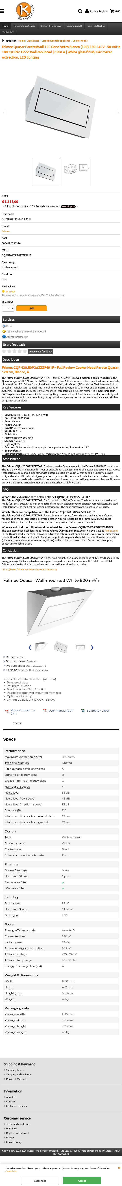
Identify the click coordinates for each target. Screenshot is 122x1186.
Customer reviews (16, 1109)
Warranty (11, 1132)
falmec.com (111, 534)
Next (118, 112)
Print (9, 329)
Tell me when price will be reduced (26, 335)
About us (11, 1100)
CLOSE (119, 1167)
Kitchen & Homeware (50, 26)
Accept (82, 1180)
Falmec (6, 235)
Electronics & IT (74, 26)
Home (5, 26)
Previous (4, 112)
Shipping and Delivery (18, 1078)
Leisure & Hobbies (95, 26)
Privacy (10, 1141)
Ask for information (17, 340)
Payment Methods (16, 1082)
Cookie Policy (11, 1171)
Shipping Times (14, 1073)
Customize (40, 1180)
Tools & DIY (8, 35)
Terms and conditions (18, 1127)
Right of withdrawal (17, 1136)
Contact (10, 1105)
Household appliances (24, 26)
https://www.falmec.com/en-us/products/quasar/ (29, 572)
